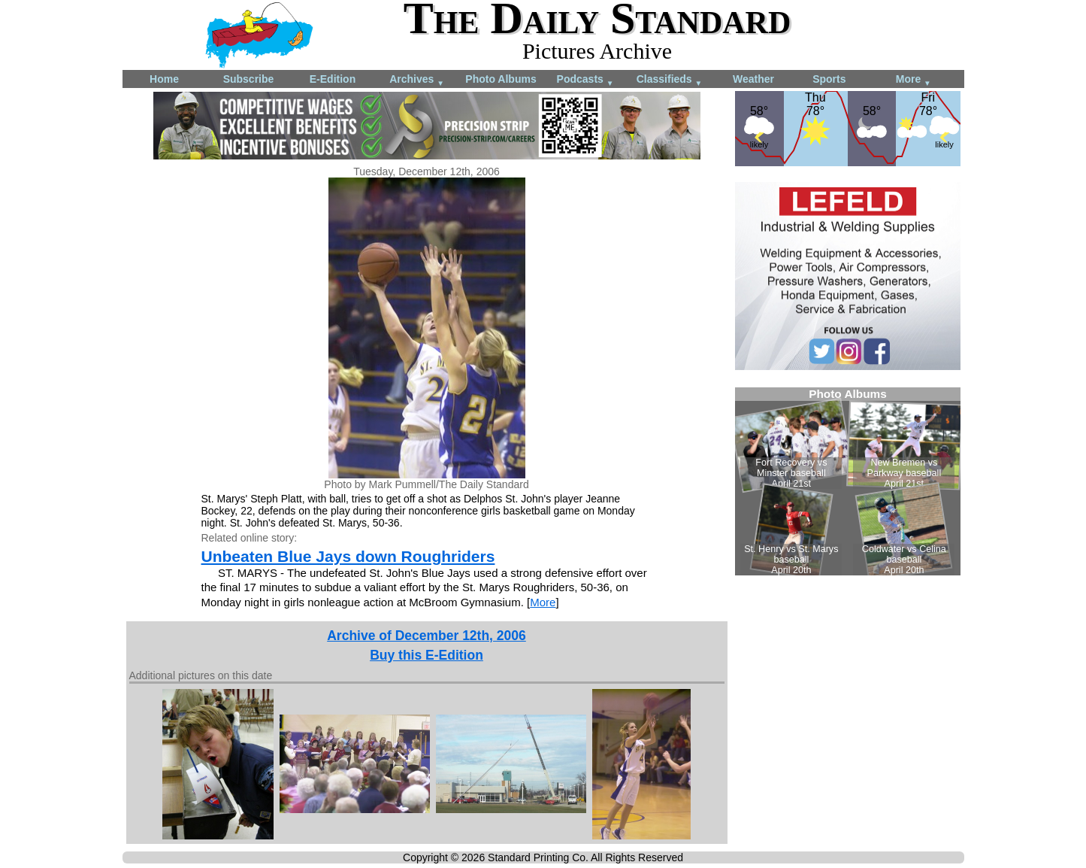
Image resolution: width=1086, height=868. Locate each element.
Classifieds (670, 80)
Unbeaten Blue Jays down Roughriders (348, 556)
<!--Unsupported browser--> (847, 481)
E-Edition (332, 79)
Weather (753, 79)
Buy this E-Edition (426, 655)
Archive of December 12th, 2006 (426, 635)
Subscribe (248, 79)
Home (164, 79)
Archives (416, 80)
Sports (829, 79)
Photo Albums (500, 79)
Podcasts (585, 80)
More (913, 80)
